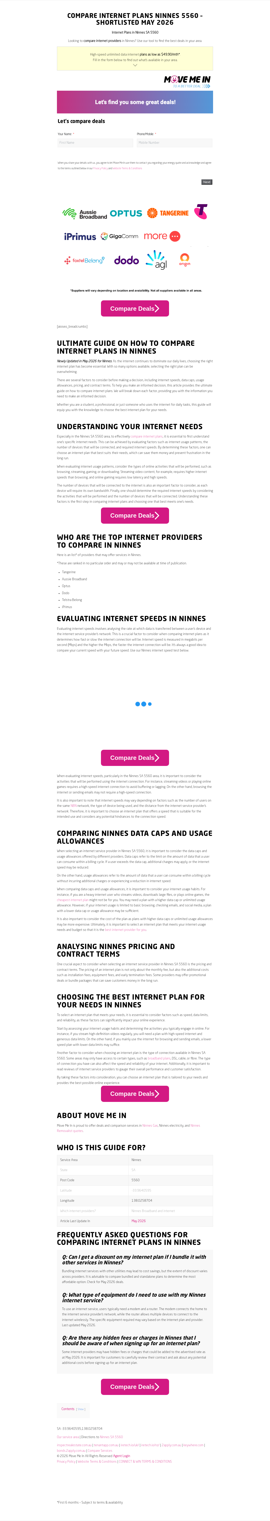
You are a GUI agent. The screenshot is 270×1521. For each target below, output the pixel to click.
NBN (74, 806)
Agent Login (121, 1456)
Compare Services (100, 1451)
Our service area (68, 1437)
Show (81, 1409)
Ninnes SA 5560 (111, 1437)
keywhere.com (193, 1445)
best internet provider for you (125, 930)
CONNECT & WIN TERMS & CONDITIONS (145, 1461)
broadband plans (159, 1058)
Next (206, 182)
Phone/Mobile (145, 134)
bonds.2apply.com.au (71, 1451)
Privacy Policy (100, 168)
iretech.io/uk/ (130, 1445)
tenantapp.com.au (106, 1445)
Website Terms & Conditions (127, 168)
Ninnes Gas (150, 1125)
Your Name (64, 134)
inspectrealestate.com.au (74, 1445)
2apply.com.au (171, 1445)
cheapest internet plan (73, 900)
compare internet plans (147, 436)
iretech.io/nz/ (150, 1445)
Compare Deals (135, 308)
